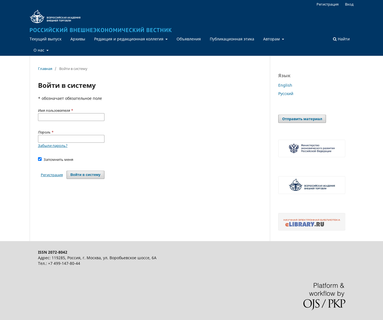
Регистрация (328, 4)
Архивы (77, 39)
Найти (341, 39)
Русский (285, 93)
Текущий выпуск (45, 39)
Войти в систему (85, 175)
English (285, 85)
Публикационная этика (232, 39)
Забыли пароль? (53, 145)
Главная (45, 68)
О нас (40, 50)
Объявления (189, 39)
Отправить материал (302, 118)
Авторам (272, 39)
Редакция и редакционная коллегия (129, 39)
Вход (349, 4)
